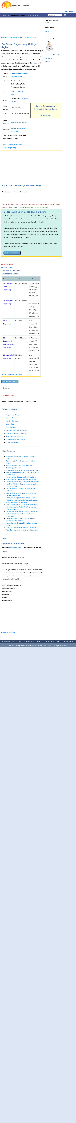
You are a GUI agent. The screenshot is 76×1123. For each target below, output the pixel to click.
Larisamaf (48, 58)
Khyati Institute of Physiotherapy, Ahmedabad (21, 479)
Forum (29, 15)
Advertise (69, 641)
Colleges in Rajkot (30, 37)
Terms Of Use (60, 641)
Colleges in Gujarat (15, 37)
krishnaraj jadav (46, 115)
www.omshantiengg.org (19, 122)
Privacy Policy (49, 641)
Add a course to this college (12, 374)
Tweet (4, 538)
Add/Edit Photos (6, 267)
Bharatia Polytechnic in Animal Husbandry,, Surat (22, 470)
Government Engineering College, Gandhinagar (22, 511)
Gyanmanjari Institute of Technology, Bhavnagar (22, 481)
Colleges (4, 37)
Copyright (39, 641)
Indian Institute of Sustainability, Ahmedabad (21, 477)
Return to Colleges (8, 632)
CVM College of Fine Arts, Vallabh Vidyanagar (21, 504)
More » (35, 15)
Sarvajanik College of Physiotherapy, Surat (20, 498)
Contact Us (30, 641)
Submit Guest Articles (9, 641)
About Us (21, 641)
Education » (5, 15)
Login (66, 11)
